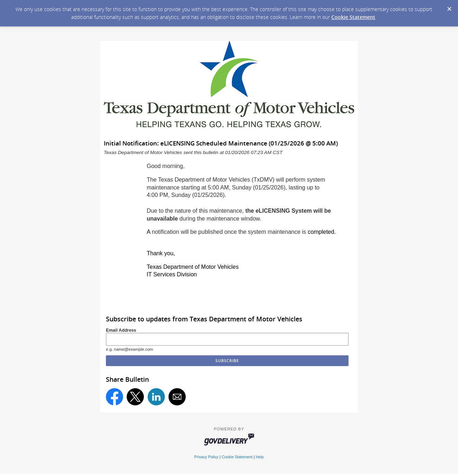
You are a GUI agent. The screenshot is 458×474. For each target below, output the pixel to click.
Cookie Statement (353, 17)
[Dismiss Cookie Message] (449, 7)
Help (260, 457)
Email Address (121, 330)
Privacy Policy (206, 457)
